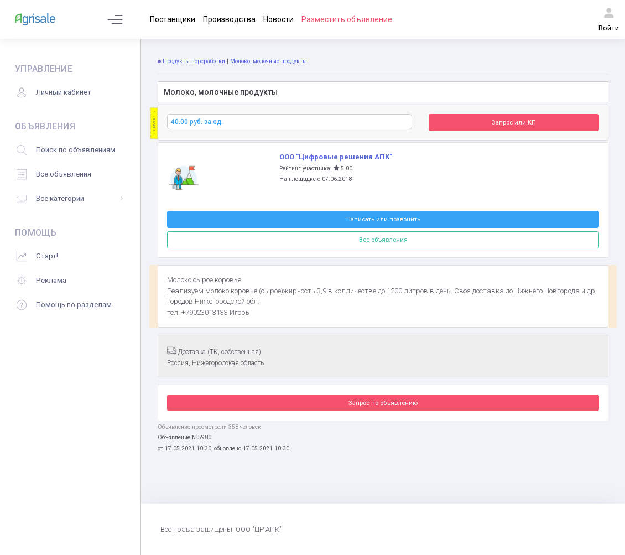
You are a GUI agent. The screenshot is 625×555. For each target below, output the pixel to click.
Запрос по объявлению (383, 403)
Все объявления (383, 239)
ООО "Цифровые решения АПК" (335, 157)
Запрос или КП (514, 122)
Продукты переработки (194, 61)
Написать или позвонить (383, 219)
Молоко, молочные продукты (269, 61)
